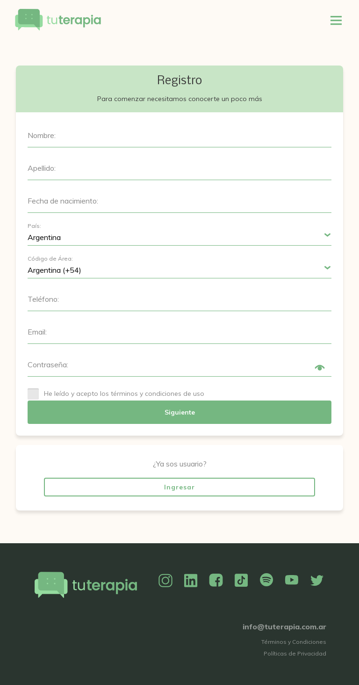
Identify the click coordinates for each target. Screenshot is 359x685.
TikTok (241, 580)
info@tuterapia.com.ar (284, 626)
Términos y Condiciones (293, 641)
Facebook (216, 580)
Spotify (266, 580)
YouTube (291, 580)
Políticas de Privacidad (295, 653)
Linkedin (190, 580)
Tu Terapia (58, 20)
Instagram (165, 580)
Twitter (317, 580)
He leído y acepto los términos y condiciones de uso (124, 393)
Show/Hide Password (320, 367)
